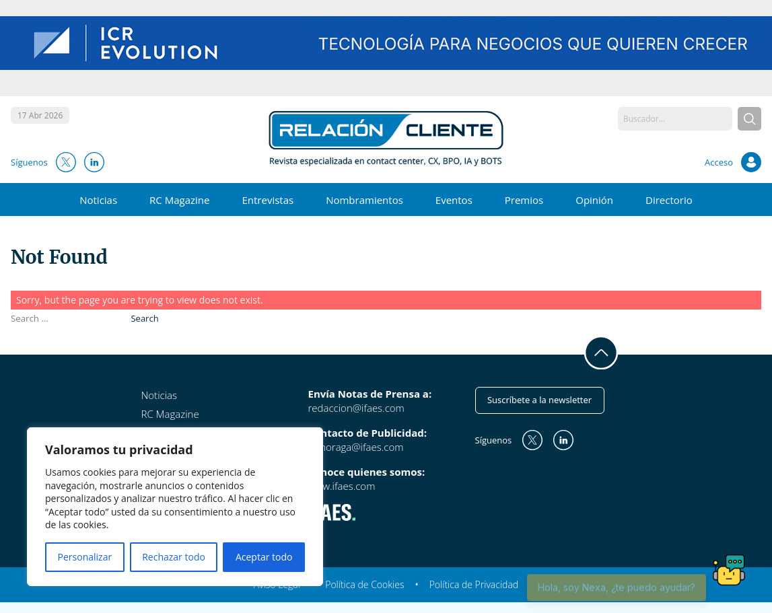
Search (144, 318)
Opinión (594, 200)
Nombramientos (364, 200)
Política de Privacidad (474, 584)
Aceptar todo (264, 556)
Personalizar (85, 556)
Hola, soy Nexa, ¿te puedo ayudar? (616, 594)
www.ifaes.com (342, 486)
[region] (175, 506)
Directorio (669, 200)
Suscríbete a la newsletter (539, 400)
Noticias (98, 200)
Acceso (719, 162)
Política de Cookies (364, 584)
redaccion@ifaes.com (356, 407)
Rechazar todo (173, 556)
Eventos (453, 200)
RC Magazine (179, 200)
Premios (524, 200)
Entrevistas (267, 200)
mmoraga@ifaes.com (356, 447)
